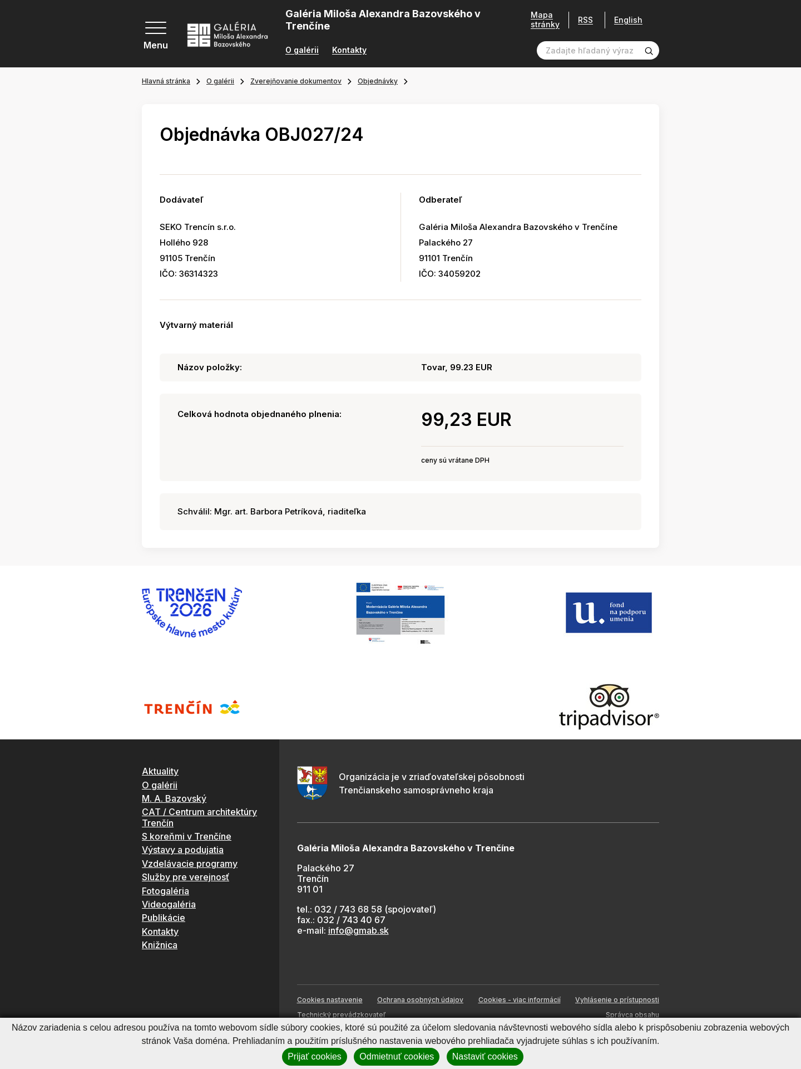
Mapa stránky (541, 20)
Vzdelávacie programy (190, 863)
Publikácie (163, 917)
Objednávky (378, 81)
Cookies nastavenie (330, 1000)
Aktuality (160, 771)
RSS (581, 19)
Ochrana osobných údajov (420, 1000)
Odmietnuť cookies (396, 1056)
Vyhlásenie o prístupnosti (617, 1000)
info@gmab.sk (358, 930)
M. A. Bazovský (174, 798)
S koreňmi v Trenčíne (186, 836)
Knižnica (159, 944)
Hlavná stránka (166, 81)
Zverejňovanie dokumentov (296, 81)
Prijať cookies (315, 1056)
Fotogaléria (165, 890)
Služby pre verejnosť (185, 876)
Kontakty (349, 50)
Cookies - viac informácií (519, 1000)
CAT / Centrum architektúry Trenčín (199, 817)
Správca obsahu (632, 1015)
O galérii (302, 50)
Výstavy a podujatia (183, 849)
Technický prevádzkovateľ (341, 1015)
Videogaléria (169, 904)
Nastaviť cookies (485, 1056)
